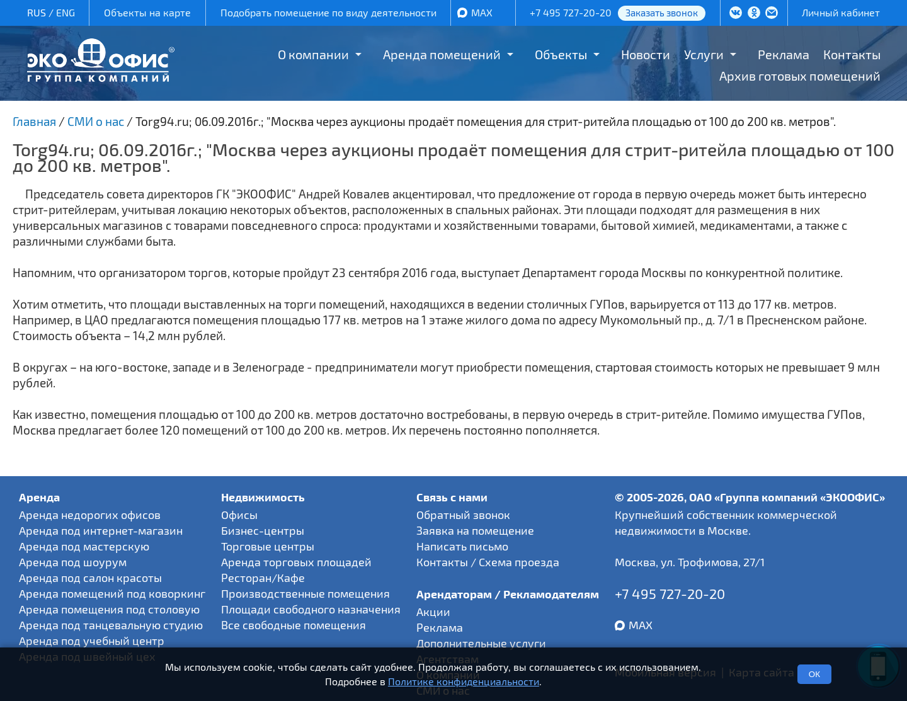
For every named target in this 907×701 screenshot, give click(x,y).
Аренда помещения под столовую (109, 609)
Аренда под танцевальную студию (111, 625)
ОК (814, 674)
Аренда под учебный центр (91, 640)
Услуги (704, 54)
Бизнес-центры (262, 530)
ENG (65, 12)
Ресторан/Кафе (263, 577)
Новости (645, 54)
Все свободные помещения (293, 625)
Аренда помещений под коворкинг (112, 593)
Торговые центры (267, 546)
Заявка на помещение (475, 530)
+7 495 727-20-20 (571, 12)
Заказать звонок (661, 12)
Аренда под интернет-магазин (101, 530)
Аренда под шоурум (73, 562)
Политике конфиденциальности (463, 681)
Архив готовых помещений (800, 75)
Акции (433, 611)
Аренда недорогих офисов (90, 514)
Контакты (852, 54)
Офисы (239, 514)
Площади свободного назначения (311, 609)
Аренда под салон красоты (90, 577)
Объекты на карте (147, 12)
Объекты (561, 54)
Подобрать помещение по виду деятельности (328, 12)
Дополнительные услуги (481, 643)
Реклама (783, 54)
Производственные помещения (305, 593)
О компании (313, 54)
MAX (482, 12)
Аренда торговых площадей (296, 562)
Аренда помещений (442, 54)
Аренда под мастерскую (84, 546)
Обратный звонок (463, 514)
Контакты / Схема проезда (487, 562)
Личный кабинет (841, 12)
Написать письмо (462, 546)
